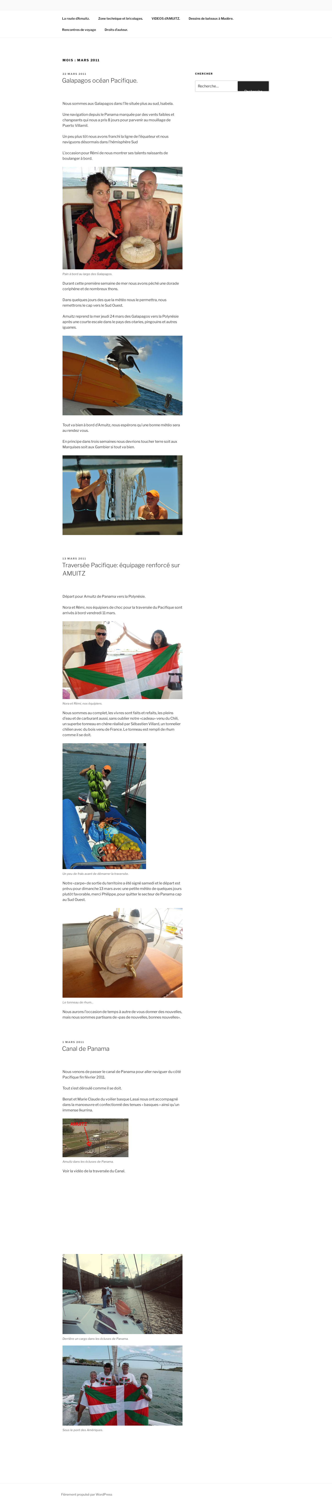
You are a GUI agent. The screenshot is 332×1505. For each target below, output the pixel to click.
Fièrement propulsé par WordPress (86, 1494)
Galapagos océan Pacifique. (100, 80)
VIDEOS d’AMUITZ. (166, 18)
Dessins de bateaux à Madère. (211, 18)
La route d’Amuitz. (76, 18)
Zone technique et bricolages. (120, 18)
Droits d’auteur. (116, 30)
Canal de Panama (85, 1048)
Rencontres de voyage (79, 30)
